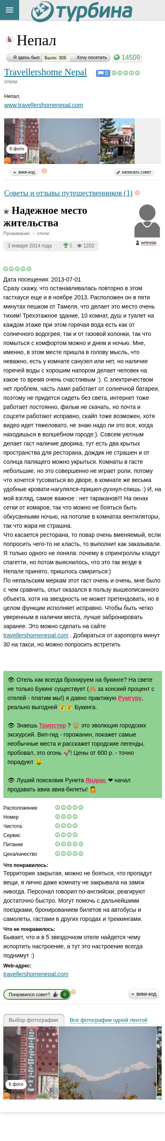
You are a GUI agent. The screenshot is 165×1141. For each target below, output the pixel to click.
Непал (37, 40)
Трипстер (52, 725)
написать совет (136, 172)
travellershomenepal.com (35, 635)
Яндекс (96, 780)
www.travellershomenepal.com (43, 105)
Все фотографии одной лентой (109, 1020)
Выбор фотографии (33, 1020)
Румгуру (130, 698)
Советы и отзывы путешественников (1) (68, 193)
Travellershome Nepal (45, 72)
